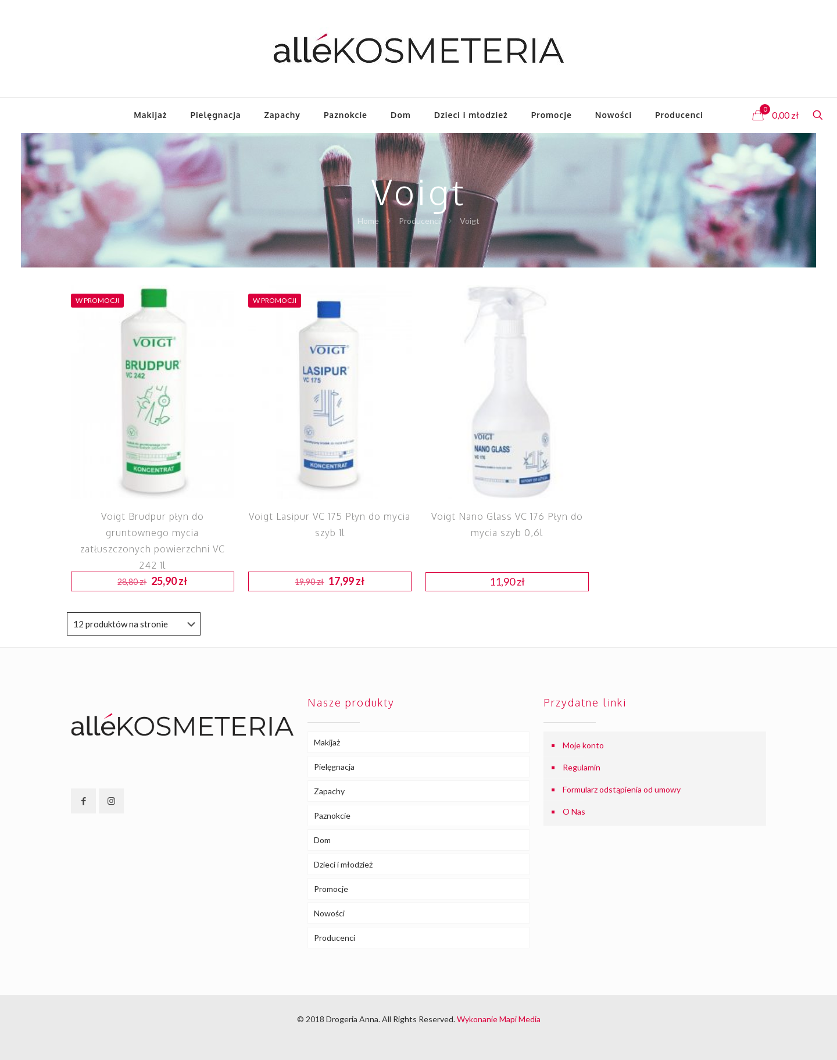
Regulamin (581, 767)
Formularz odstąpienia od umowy (622, 789)
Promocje (331, 889)
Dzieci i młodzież (343, 864)
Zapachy (329, 791)
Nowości (329, 913)
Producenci (419, 221)
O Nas (574, 811)
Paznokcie (332, 815)
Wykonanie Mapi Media (499, 1019)
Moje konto (583, 745)
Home (368, 221)
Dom (322, 840)
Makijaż (327, 742)
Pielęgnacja (334, 767)
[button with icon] (83, 800)
